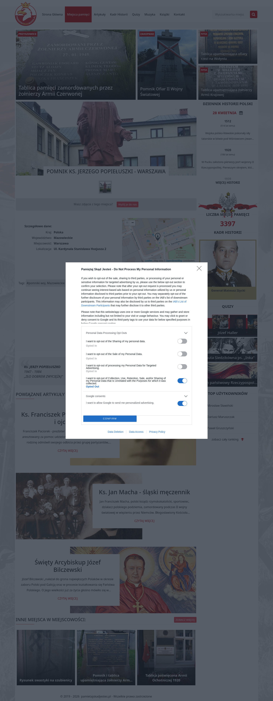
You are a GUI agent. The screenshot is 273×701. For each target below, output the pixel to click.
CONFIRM (110, 418)
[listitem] (136, 333)
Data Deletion (116, 431)
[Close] (200, 269)
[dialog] (137, 350)
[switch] (182, 341)
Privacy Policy (157, 431)
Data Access (136, 431)
